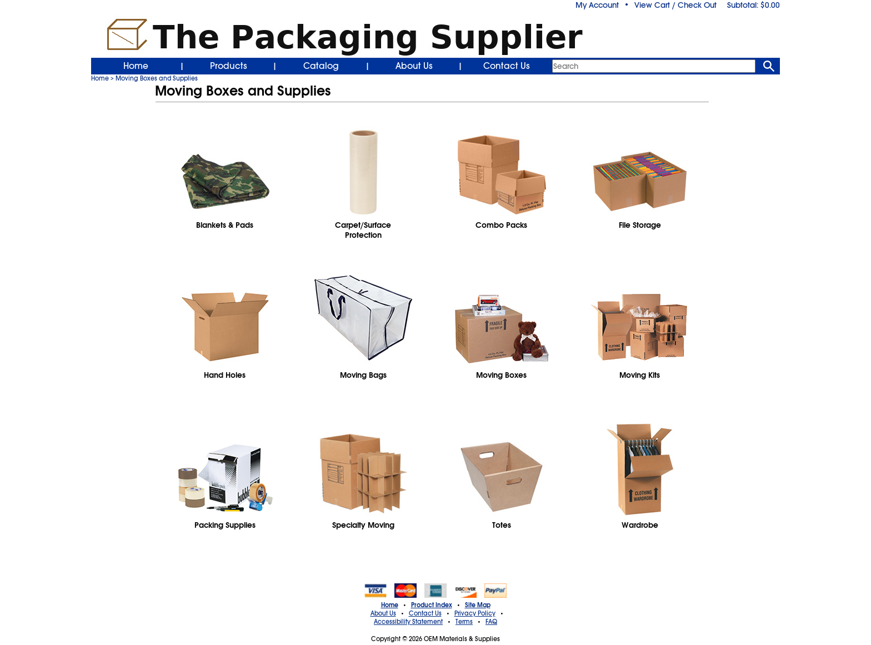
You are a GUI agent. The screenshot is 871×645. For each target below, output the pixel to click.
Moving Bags (363, 375)
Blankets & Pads (224, 225)
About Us (414, 66)
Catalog (321, 66)
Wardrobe (640, 525)
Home (135, 66)
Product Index (431, 605)
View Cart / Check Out (675, 5)
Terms (464, 622)
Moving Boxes (501, 375)
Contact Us (506, 66)
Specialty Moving (363, 525)
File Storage (640, 225)
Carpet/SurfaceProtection (363, 230)
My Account (597, 5)
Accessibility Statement (408, 622)
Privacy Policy (474, 613)
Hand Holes (225, 375)
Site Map (477, 605)
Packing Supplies (225, 525)
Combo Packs (501, 225)
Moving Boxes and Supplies (157, 78)
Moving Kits (639, 375)
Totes (501, 525)
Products (228, 66)
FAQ (491, 622)
